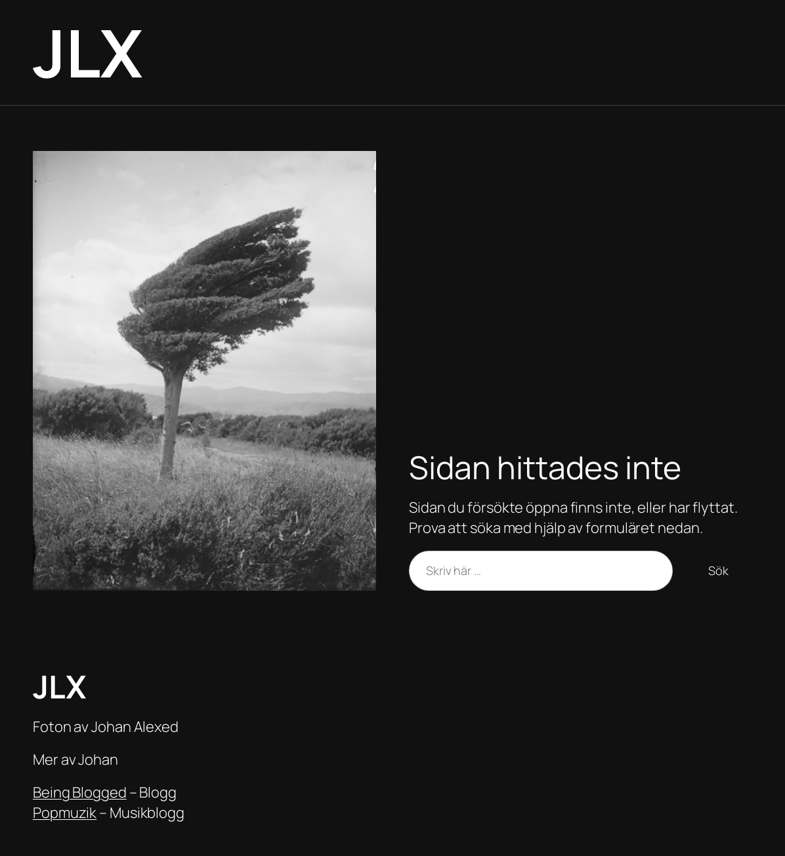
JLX (88, 52)
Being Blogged (80, 792)
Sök (718, 570)
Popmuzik (64, 813)
